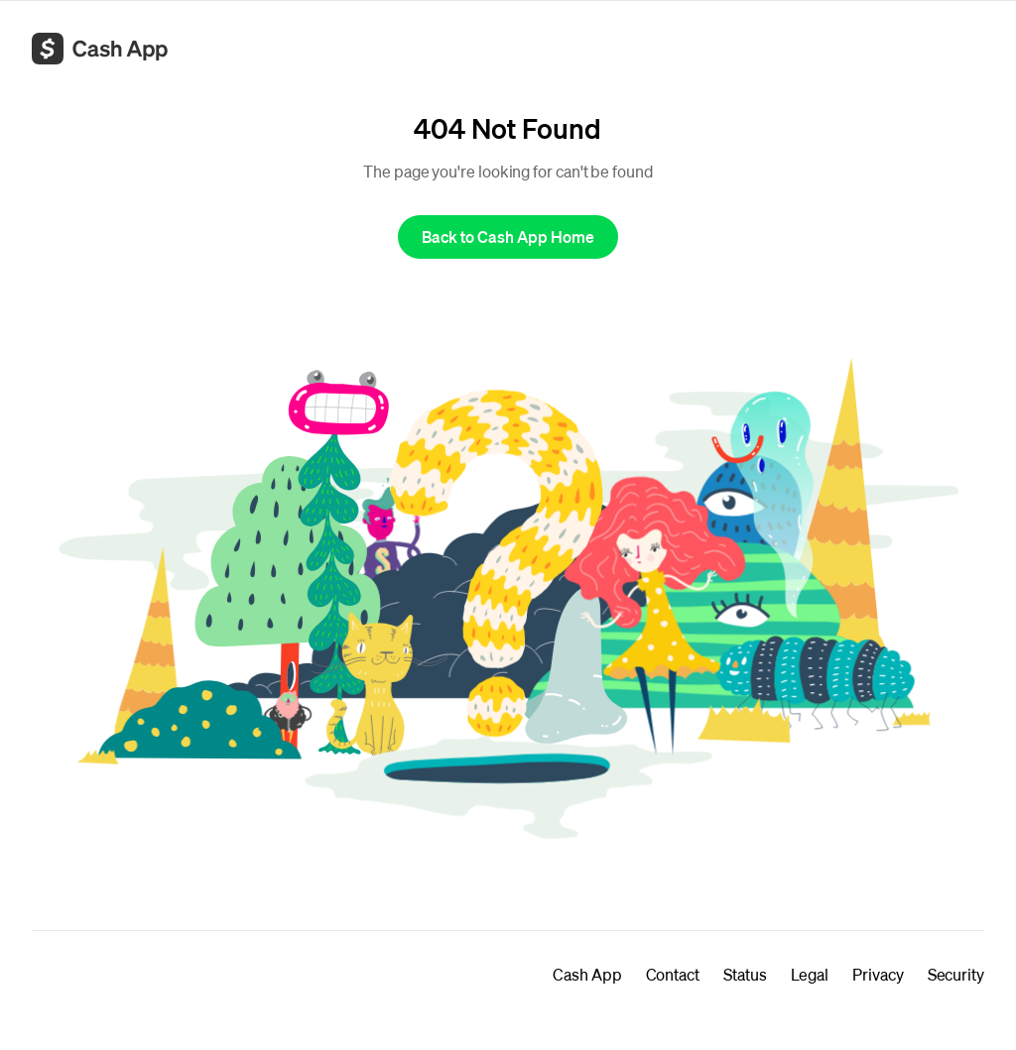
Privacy (877, 974)
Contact (672, 974)
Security (956, 974)
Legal (810, 974)
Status (745, 974)
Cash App (587, 974)
